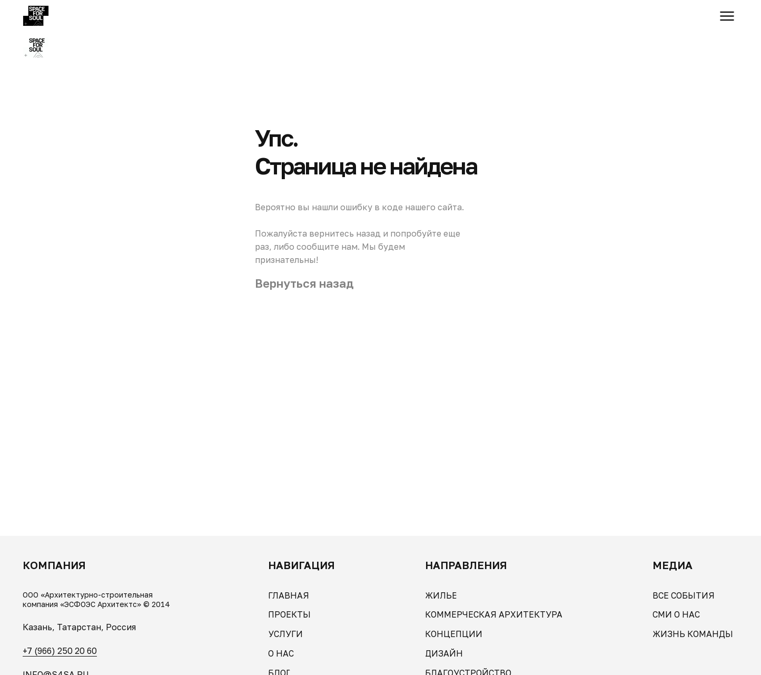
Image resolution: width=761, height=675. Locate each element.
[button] (727, 16)
